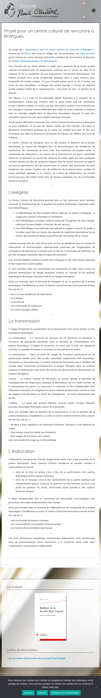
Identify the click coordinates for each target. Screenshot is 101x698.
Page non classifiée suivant (82, 568)
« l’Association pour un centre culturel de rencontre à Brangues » (59, 53)
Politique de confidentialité (65, 693)
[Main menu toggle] (94, 12)
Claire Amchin (86, 57)
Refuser (42, 693)
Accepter (28, 693)
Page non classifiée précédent (22, 568)
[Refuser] (96, 687)
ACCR (25, 57)
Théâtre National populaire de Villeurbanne (34, 64)
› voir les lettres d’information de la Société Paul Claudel (36, 661)
